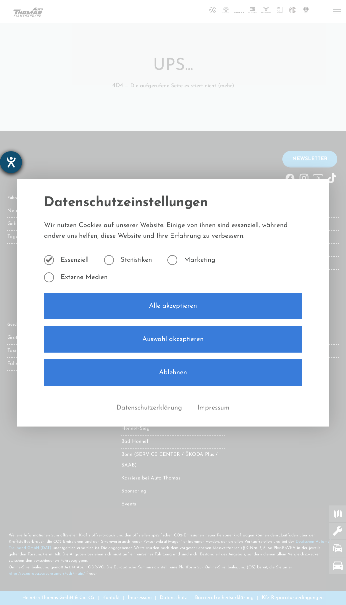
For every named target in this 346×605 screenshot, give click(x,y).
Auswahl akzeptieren (173, 339)
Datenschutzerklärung (150, 408)
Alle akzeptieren (173, 306)
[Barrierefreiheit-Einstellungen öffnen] (11, 162)
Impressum (213, 408)
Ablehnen (173, 372)
